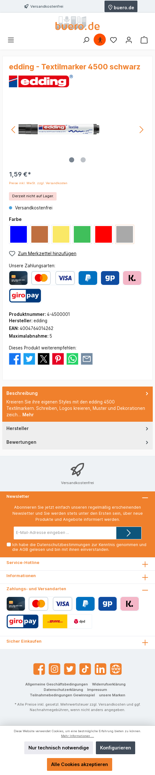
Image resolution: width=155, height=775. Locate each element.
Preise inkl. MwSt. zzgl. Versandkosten (38, 183)
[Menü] (11, 40)
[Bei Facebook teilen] (15, 358)
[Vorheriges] (14, 129)
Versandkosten (112, 704)
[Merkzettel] (113, 40)
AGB (23, 549)
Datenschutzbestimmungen (63, 544)
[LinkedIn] (100, 669)
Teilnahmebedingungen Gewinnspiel (62, 695)
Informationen (21, 575)
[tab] (77, 404)
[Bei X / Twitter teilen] (43, 358)
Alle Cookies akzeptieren (79, 764)
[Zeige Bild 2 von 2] (83, 159)
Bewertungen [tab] (78, 442)
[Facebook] (39, 669)
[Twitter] (70, 669)
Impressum (97, 689)
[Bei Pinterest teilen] (58, 358)
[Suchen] (86, 40)
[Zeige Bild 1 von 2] (71, 159)
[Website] (116, 669)
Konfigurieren (115, 747)
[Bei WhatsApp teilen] (72, 358)
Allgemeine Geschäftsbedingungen (56, 684)
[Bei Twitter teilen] (29, 358)
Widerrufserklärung (109, 684)
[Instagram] (54, 669)
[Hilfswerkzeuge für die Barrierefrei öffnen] (100, 40)
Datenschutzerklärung (63, 689)
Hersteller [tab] (78, 428)
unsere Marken (112, 695)
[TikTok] (85, 669)
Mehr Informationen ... (77, 736)
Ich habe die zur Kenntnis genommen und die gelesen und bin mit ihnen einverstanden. (79, 547)
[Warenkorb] (144, 40)
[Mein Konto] (128, 40)
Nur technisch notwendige (58, 747)
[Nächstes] (141, 129)
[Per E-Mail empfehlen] (87, 358)
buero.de (121, 7)
